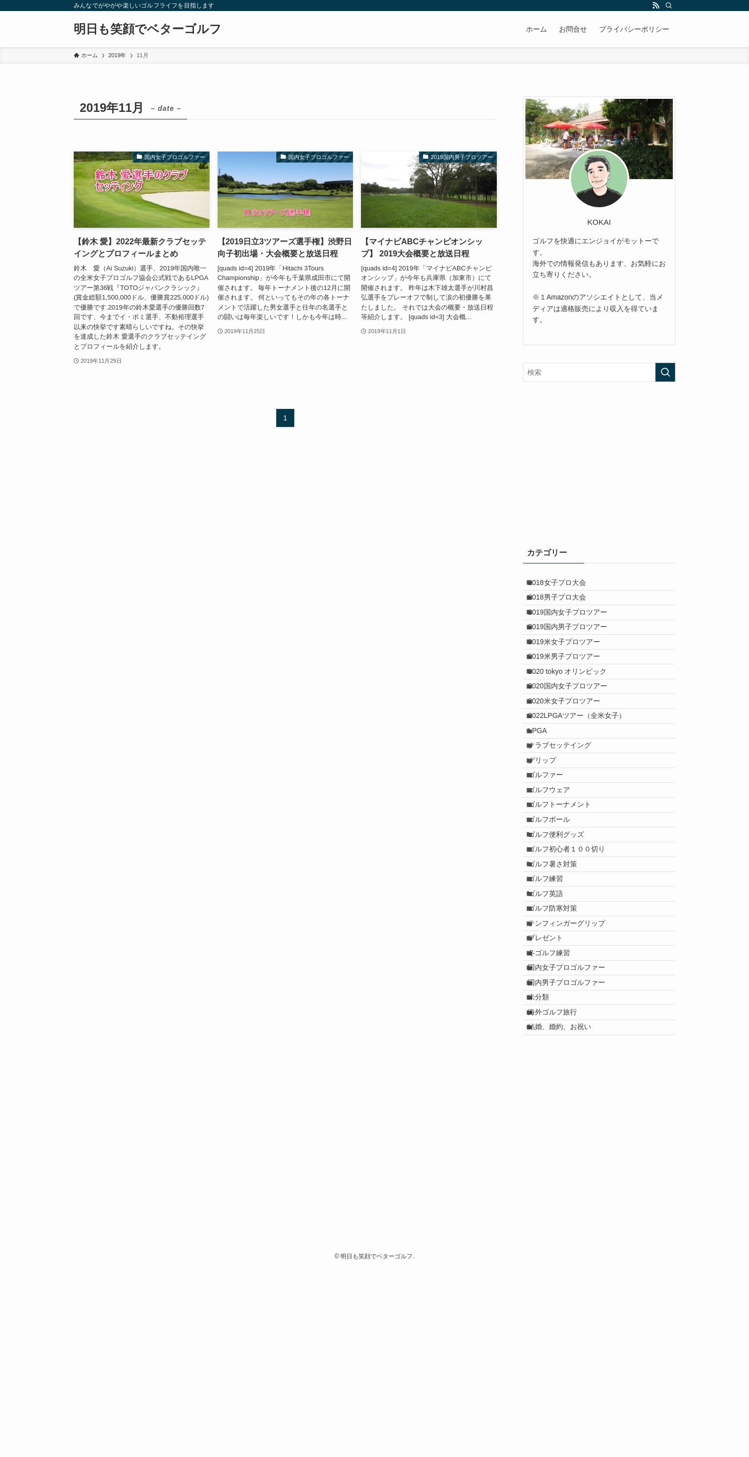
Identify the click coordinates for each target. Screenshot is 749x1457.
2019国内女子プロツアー (574, 627)
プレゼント (553, 1086)
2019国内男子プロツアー (574, 648)
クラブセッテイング (567, 815)
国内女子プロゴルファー (574, 1128)
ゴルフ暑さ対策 (560, 982)
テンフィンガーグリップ (574, 1065)
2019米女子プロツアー (571, 669)
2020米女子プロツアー (571, 752)
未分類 (545, 1169)
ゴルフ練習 (553, 1002)
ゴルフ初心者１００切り (574, 961)
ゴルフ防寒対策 (560, 1045)
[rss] (655, 5)
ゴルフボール (556, 919)
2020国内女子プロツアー (574, 731)
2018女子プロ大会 (564, 585)
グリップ (549, 836)
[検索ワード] (599, 372)
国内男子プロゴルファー (574, 1149)
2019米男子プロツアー (571, 690)
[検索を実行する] (665, 372)
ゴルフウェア (556, 877)
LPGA (544, 794)
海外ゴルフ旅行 (560, 1191)
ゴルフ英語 (553, 1023)
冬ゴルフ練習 (556, 1107)
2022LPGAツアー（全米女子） (584, 773)
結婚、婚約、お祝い (567, 1211)
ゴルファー (553, 856)
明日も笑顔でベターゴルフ (148, 29)
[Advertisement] (599, 462)
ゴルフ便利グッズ (563, 940)
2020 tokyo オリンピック (574, 710)
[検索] (668, 5)
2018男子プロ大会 (564, 606)
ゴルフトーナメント (567, 898)
